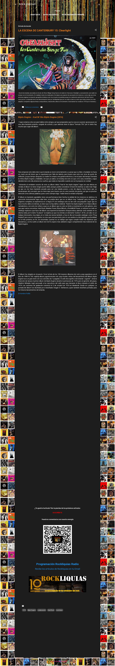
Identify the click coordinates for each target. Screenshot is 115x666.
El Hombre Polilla (24, 293)
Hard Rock (35, 15)
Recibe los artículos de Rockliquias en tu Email (57, 569)
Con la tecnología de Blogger (57, 661)
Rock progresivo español (73, 15)
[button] (96, 30)
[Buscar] (99, 5)
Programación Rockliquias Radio (57, 564)
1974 (24, 610)
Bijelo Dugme (31, 610)
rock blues (59, 610)
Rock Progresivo (51, 15)
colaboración (42, 610)
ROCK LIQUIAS (27, 4)
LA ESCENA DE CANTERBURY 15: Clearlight (44, 30)
